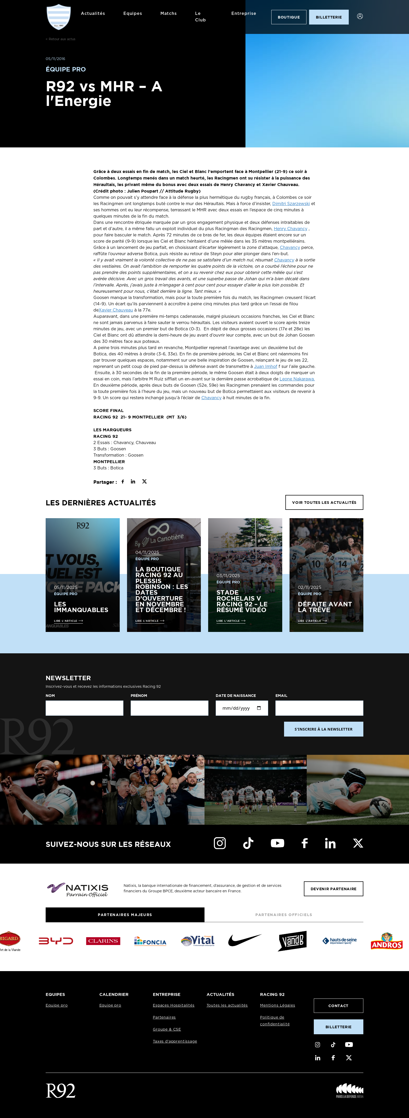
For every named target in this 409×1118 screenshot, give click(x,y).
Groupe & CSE (167, 1029)
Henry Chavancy (290, 229)
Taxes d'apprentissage (175, 1041)
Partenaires (164, 1017)
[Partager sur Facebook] (123, 482)
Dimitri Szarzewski (291, 204)
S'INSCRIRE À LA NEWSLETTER (324, 729)
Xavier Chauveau (116, 310)
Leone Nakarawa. (297, 379)
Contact (338, 1005)
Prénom (139, 695)
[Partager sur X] (144, 482)
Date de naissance (236, 695)
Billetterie (339, 1027)
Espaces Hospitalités (174, 1005)
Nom (50, 695)
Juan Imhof (265, 366)
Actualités (93, 13)
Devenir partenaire (334, 889)
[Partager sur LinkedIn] (133, 482)
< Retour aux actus (60, 39)
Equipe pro (57, 1005)
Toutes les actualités (227, 1005)
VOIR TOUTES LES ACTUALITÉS (324, 502)
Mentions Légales (277, 1005)
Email (281, 695)
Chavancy (290, 248)
